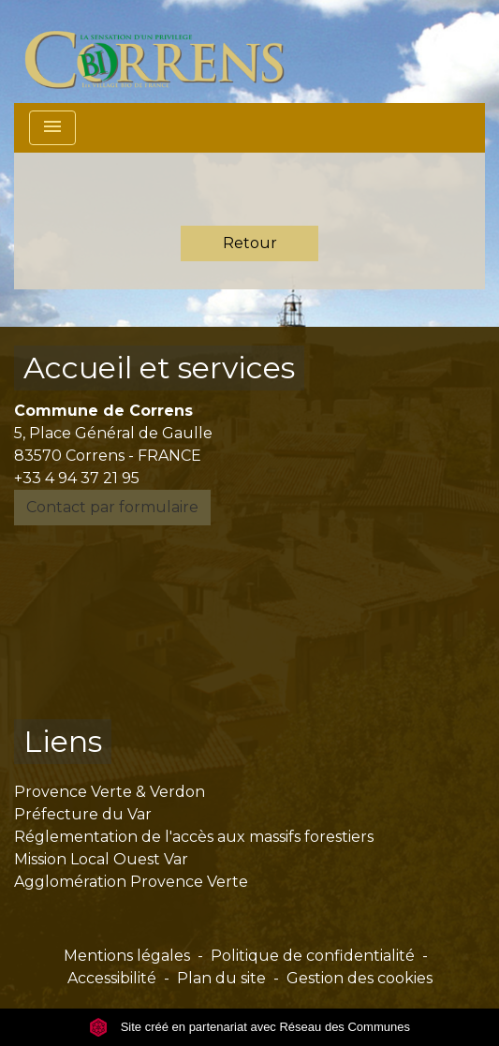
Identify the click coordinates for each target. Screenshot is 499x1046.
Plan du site (221, 978)
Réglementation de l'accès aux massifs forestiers (194, 837)
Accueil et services (159, 367)
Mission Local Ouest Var (101, 859)
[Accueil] (165, 51)
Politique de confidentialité (313, 956)
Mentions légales (127, 956)
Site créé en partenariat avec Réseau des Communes (249, 1027)
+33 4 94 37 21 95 (76, 478)
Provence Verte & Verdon (109, 792)
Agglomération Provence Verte (131, 882)
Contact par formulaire (112, 507)
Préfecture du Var (83, 814)
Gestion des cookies (359, 978)
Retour (250, 243)
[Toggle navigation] (52, 127)
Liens (62, 741)
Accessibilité (111, 978)
